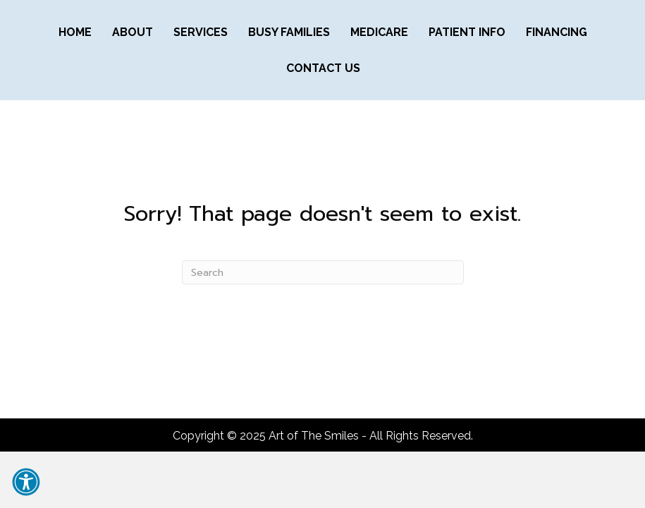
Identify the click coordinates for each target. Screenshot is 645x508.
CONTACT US (323, 68)
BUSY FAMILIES (289, 32)
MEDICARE (379, 32)
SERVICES (200, 32)
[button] (26, 482)
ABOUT (132, 32)
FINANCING (556, 32)
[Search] (323, 272)
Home (75, 32)
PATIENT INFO (467, 32)
